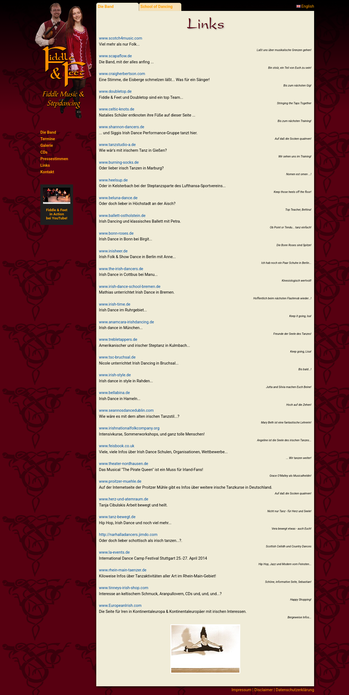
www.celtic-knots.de (116, 109)
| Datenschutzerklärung (293, 690)
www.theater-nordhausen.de (123, 463)
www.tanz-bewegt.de (117, 517)
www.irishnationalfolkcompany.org (129, 428)
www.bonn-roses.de (116, 233)
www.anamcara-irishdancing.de (126, 322)
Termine (47, 139)
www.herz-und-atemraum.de (123, 499)
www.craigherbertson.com (122, 73)
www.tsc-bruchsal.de (117, 357)
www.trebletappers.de (118, 339)
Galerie (46, 145)
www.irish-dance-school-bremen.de (129, 286)
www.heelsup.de (113, 180)
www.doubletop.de (115, 91)
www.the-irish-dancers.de (121, 269)
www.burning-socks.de (119, 162)
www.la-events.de (114, 552)
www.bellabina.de (114, 392)
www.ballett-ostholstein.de (122, 215)
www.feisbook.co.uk (116, 446)
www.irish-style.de (115, 375)
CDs (43, 152)
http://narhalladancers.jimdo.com (128, 534)
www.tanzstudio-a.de (117, 144)
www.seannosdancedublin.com (126, 410)
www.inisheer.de (113, 251)
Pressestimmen (54, 159)
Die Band (48, 132)
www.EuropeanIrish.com (120, 605)
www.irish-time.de (114, 304)
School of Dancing (156, 6)
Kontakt (47, 172)
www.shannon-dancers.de (121, 127)
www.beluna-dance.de (118, 198)
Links (45, 165)
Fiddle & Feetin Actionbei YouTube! (56, 203)
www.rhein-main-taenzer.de (122, 570)
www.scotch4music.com (120, 38)
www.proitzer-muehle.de (120, 481)
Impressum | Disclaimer (252, 690)
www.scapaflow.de (115, 56)
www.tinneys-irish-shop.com (123, 588)
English (305, 6)
